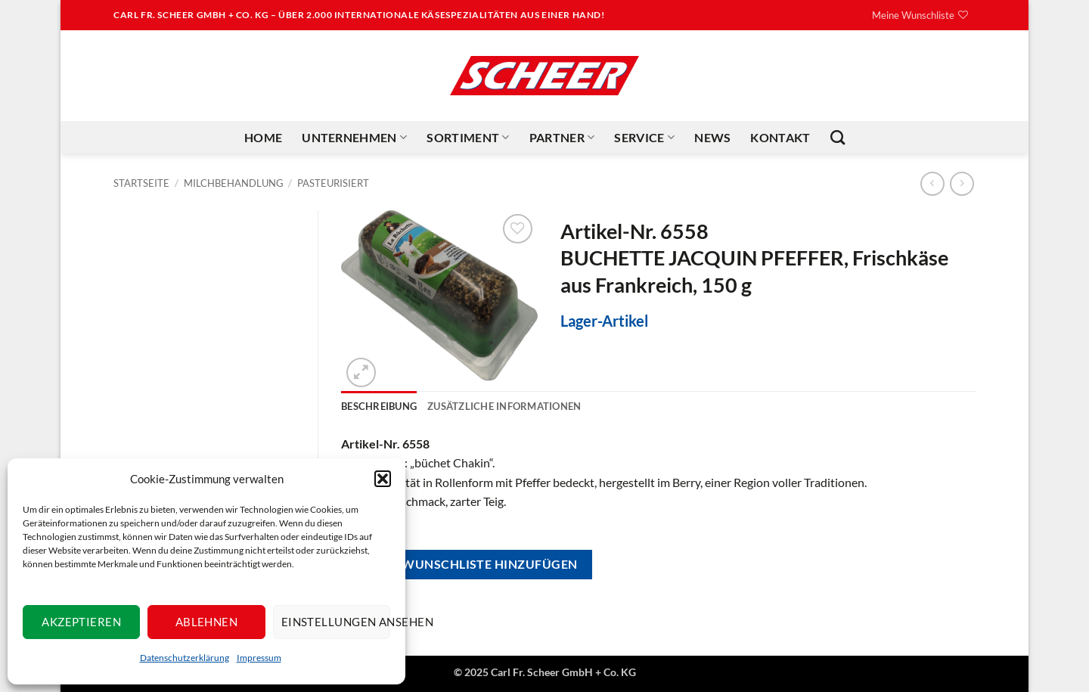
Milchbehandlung (234, 183)
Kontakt (780, 137)
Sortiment (468, 137)
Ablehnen (206, 621)
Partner (562, 137)
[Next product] (932, 183)
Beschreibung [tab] (379, 406)
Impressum (259, 657)
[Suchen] (837, 137)
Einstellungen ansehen (335, 621)
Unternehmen (354, 137)
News (712, 137)
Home (263, 137)
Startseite (141, 183)
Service (644, 137)
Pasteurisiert (333, 183)
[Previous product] (961, 183)
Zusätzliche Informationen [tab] (504, 406)
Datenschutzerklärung (184, 657)
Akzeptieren (81, 621)
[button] (382, 478)
